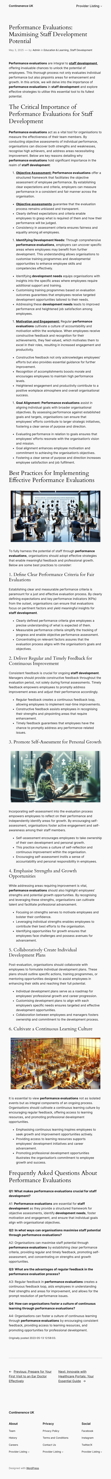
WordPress (32, 1468)
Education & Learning (56, 50)
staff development (83, 63)
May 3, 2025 (16, 50)
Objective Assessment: (34, 173)
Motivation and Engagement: (38, 321)
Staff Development (81, 50)
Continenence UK (21, 6)
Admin (36, 50)
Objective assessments (34, 204)
